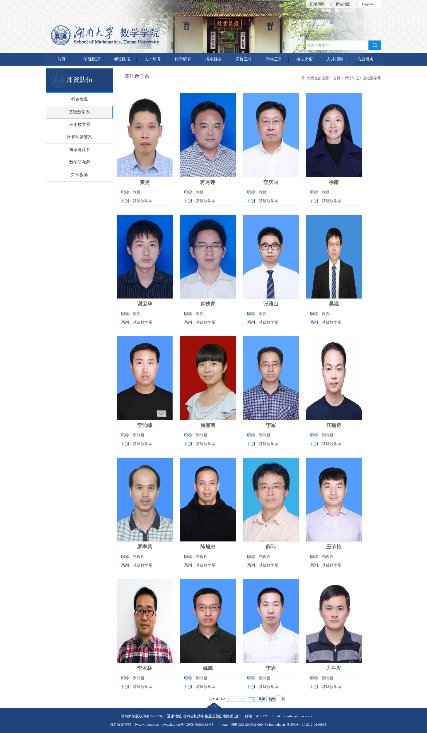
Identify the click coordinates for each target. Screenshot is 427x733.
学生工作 (274, 59)
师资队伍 (122, 59)
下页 (251, 699)
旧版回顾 (317, 4)
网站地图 (343, 4)
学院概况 (91, 59)
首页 (61, 59)
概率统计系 (79, 149)
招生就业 (213, 59)
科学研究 (183, 59)
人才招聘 (335, 59)
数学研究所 (79, 162)
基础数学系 (79, 112)
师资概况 (79, 99)
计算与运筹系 (79, 137)
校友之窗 (304, 59)
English (367, 4)
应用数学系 (79, 124)
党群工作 (243, 59)
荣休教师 (79, 175)
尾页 (262, 699)
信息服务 (365, 59)
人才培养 (152, 59)
